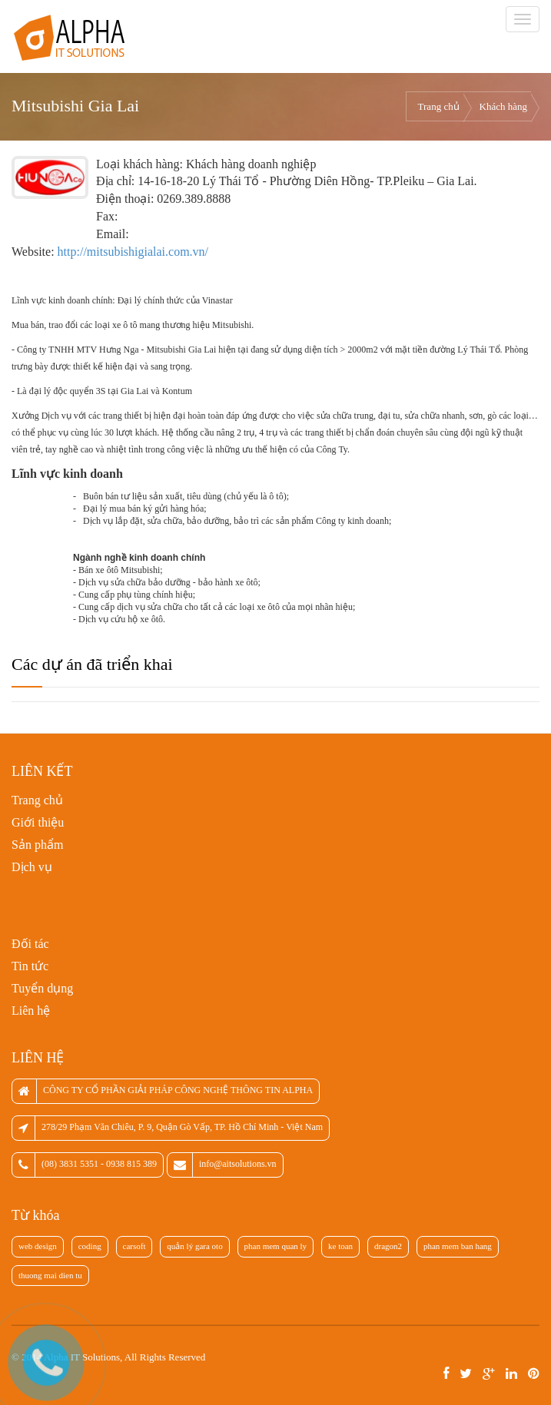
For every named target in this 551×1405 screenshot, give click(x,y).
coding (89, 1246)
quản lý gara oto (194, 1246)
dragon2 (388, 1246)
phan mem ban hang (457, 1246)
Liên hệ (31, 1010)
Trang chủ (439, 106)
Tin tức (30, 966)
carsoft (134, 1246)
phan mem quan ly (275, 1246)
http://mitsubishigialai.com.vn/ (133, 251)
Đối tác (30, 943)
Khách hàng (503, 106)
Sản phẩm (37, 844)
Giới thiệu (38, 822)
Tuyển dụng (42, 988)
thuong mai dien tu (50, 1275)
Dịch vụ (32, 866)
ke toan (340, 1246)
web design (37, 1246)
